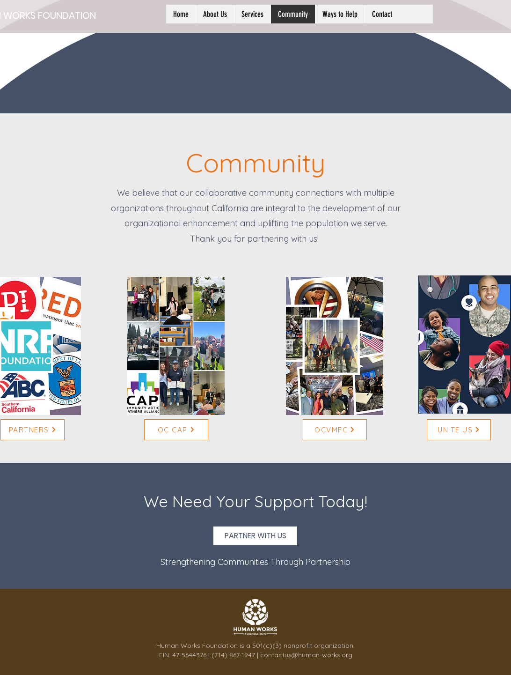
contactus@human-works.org (306, 655)
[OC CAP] (176, 429)
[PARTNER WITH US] (255, 536)
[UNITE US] (459, 429)
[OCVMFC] (335, 429)
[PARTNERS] (32, 429)
